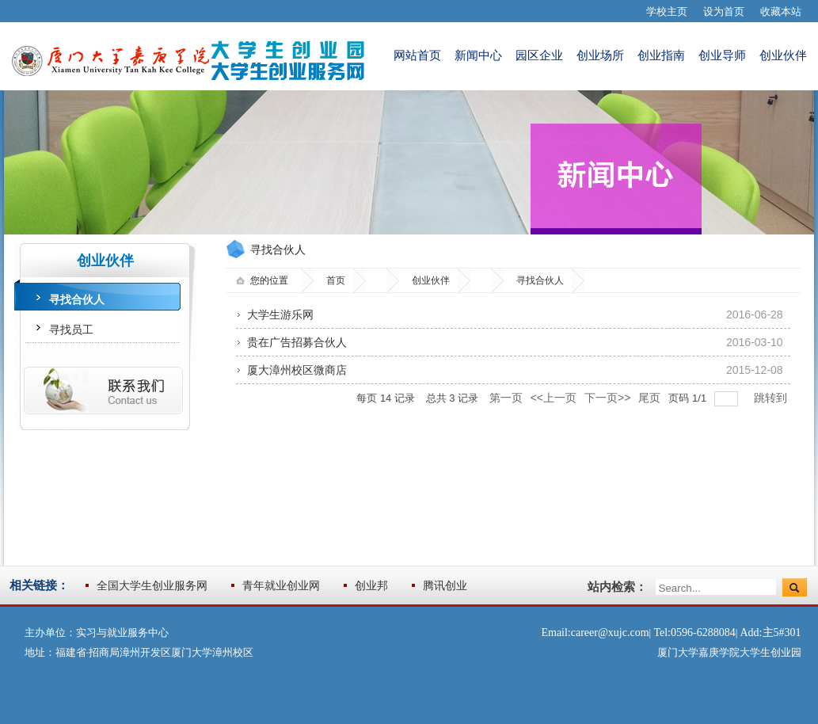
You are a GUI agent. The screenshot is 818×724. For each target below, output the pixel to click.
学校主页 (666, 11)
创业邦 (371, 585)
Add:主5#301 (770, 632)
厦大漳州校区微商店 (297, 370)
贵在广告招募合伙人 (297, 342)
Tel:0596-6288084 (694, 632)
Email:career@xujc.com (595, 632)
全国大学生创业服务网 (152, 585)
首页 (335, 280)
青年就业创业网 (281, 585)
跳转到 (772, 397)
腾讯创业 (445, 585)
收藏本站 (780, 11)
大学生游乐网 (280, 314)
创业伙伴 (431, 280)
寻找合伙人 (77, 299)
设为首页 (723, 11)
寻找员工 (71, 329)
